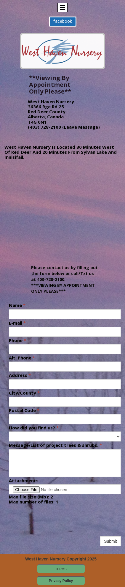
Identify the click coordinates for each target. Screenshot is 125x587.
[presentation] (54, 523)
